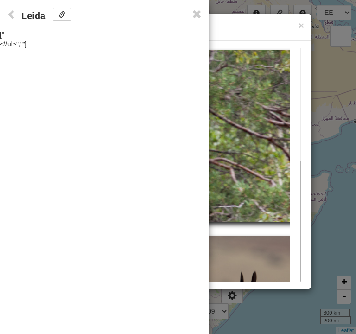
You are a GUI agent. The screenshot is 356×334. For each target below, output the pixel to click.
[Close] (301, 25)
